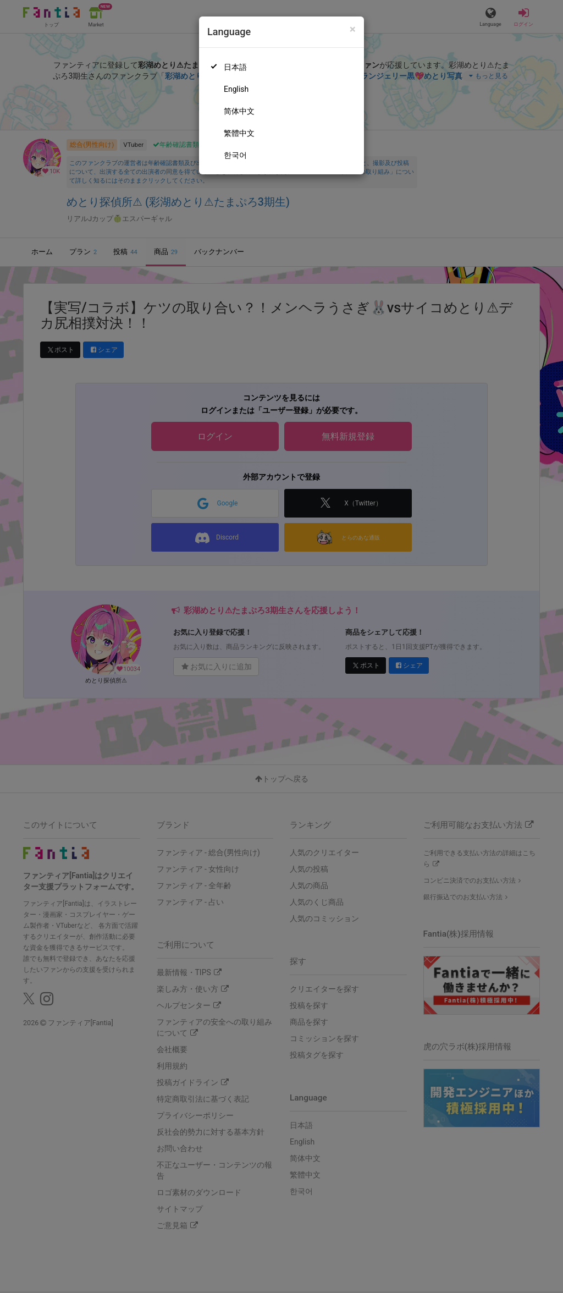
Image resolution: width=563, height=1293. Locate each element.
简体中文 (239, 111)
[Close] (353, 29)
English (236, 89)
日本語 (235, 67)
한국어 (235, 155)
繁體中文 (239, 133)
